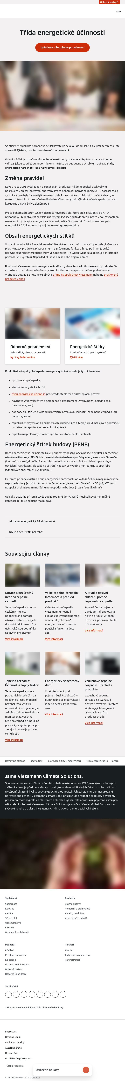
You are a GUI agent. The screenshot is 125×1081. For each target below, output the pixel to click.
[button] (115, 761)
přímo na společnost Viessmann (73, 274)
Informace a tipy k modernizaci (64, 760)
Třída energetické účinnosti (101, 760)
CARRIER (36, 1077)
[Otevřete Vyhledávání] (111, 11)
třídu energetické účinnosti (29, 394)
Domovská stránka (15, 760)
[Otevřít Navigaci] (118, 11)
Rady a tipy (36, 760)
